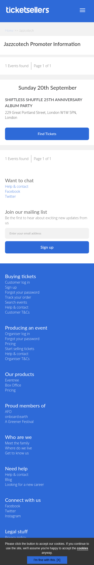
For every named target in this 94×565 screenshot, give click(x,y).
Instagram (13, 516)
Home (9, 30)
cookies (82, 548)
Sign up (11, 287)
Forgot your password (22, 292)
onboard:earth (16, 416)
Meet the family (17, 443)
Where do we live (18, 448)
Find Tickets (47, 134)
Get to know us (17, 453)
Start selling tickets (19, 348)
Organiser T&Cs (17, 358)
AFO (8, 411)
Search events (16, 302)
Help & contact (16, 186)
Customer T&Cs (17, 312)
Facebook (12, 191)
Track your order (18, 297)
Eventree (12, 380)
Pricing (10, 343)
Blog (8, 479)
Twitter (10, 196)
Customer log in (17, 282)
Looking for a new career (24, 484)
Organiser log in (17, 333)
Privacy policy (15, 537)
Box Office (13, 385)
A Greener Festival (19, 421)
